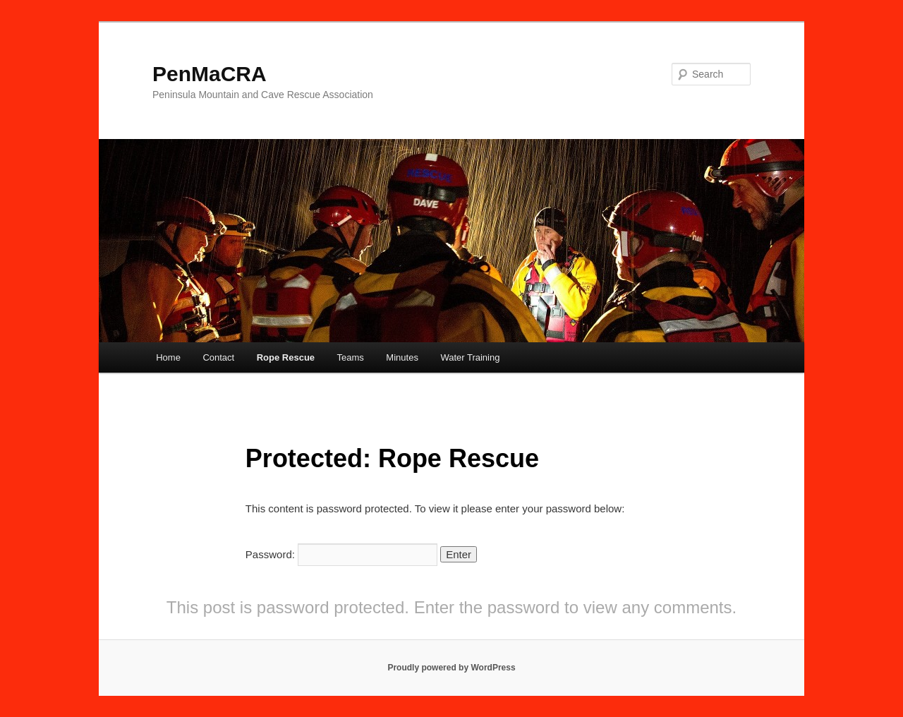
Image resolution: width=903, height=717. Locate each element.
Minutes (402, 357)
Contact (218, 357)
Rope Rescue (286, 357)
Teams (350, 357)
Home (168, 357)
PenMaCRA (209, 73)
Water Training (469, 357)
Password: (341, 554)
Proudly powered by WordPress (451, 668)
